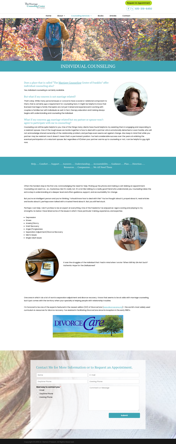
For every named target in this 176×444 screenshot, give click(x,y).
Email (42, 390)
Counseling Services (80, 15)
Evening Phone (46, 397)
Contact (126, 15)
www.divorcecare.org (112, 307)
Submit (124, 415)
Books (100, 15)
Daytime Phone (46, 393)
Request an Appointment (138, 3)
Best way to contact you (48, 387)
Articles (113, 15)
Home (48, 15)
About (60, 15)
